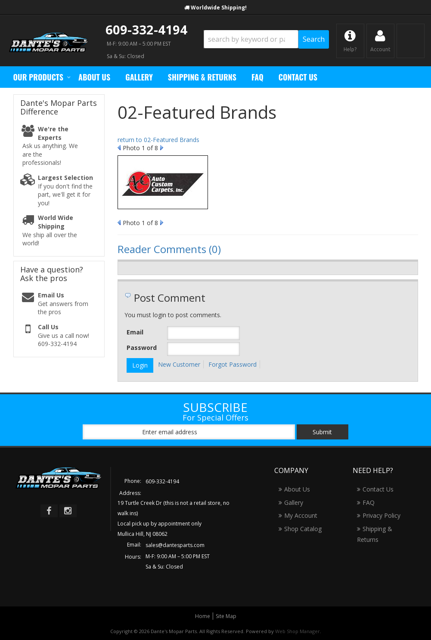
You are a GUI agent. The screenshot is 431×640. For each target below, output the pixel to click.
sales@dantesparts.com (175, 545)
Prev (119, 147)
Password (142, 347)
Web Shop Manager (297, 631)
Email (135, 332)
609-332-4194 (146, 29)
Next (161, 147)
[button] (266, 39)
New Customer (179, 364)
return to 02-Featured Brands (158, 140)
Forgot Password (232, 364)
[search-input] (251, 39)
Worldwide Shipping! (219, 7)
